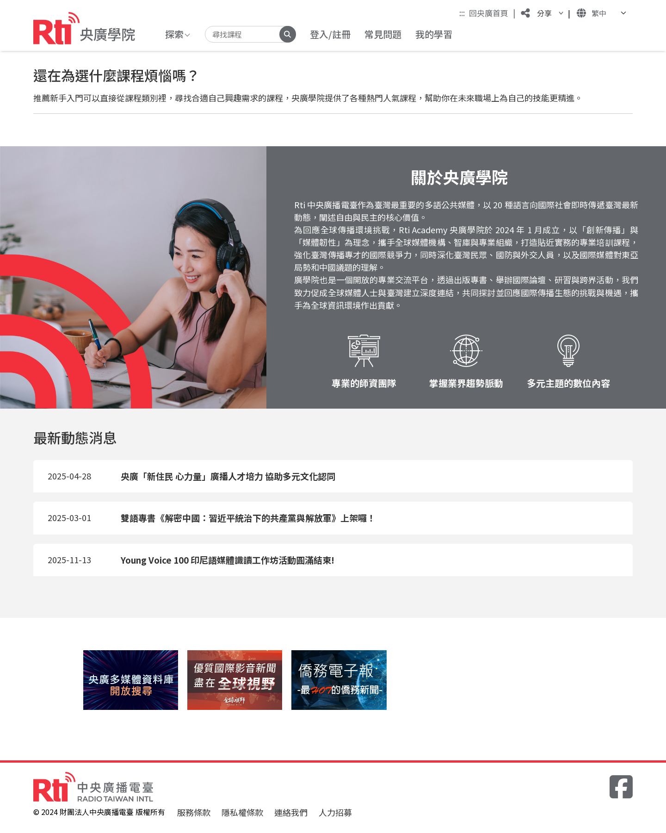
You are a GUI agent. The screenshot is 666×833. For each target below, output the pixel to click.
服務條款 (193, 812)
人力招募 (335, 812)
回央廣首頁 (492, 13)
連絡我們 (291, 812)
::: (462, 13)
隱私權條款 (242, 812)
